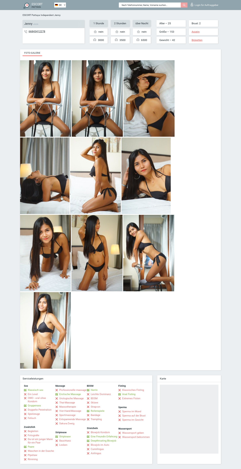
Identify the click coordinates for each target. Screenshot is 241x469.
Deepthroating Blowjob (103, 440)
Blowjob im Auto (100, 444)
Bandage (95, 415)
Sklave (94, 402)
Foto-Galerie (32, 53)
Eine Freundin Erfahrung (104, 436)
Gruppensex (34, 405)
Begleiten (33, 431)
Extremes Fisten (131, 398)
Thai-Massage (67, 402)
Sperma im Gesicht (132, 419)
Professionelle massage (72, 390)
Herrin (94, 390)
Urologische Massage (71, 398)
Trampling (96, 419)
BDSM (94, 398)
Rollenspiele (97, 410)
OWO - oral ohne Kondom (37, 400)
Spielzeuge (34, 413)
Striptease (65, 436)
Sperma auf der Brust (134, 415)
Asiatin (195, 31)
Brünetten (197, 40)
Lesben (63, 444)
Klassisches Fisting (133, 390)
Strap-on (95, 406)
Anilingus (96, 453)
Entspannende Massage (72, 419)
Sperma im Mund (131, 411)
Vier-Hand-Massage (70, 410)
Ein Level (33, 394)
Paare (31, 446)
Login (204, 4)
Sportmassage (67, 415)
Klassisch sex (35, 390)
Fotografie (33, 435)
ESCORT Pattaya (31, 15)
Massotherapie (67, 406)
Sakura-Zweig (66, 423)
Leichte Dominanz (101, 394)
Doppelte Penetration (39, 409)
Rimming (33, 459)
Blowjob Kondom (100, 432)
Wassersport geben (133, 432)
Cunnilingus (97, 449)
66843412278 (37, 31)
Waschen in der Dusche (41, 450)
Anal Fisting (128, 394)
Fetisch (32, 418)
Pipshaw (32, 455)
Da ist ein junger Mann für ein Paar (40, 441)
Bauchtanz (65, 440)
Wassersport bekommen (136, 437)
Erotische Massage (70, 394)
